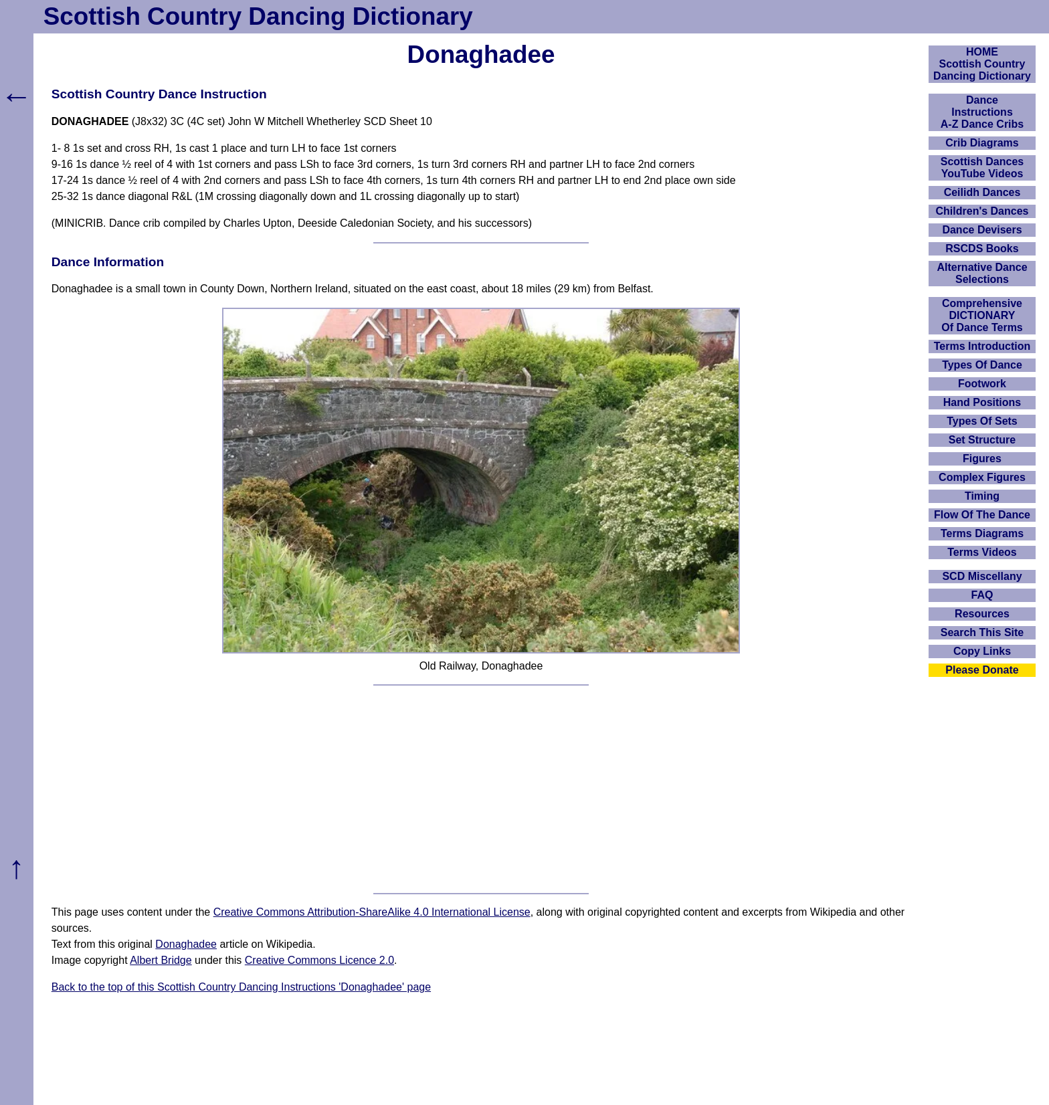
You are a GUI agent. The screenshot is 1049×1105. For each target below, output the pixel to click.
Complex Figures (982, 477)
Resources (982, 613)
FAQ (982, 595)
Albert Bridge (161, 960)
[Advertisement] (481, 789)
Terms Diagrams (982, 533)
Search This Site (982, 632)
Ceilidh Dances (982, 192)
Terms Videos (981, 552)
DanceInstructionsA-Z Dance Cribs (982, 112)
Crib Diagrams (981, 142)
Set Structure (982, 439)
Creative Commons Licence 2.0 (319, 960)
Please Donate (981, 670)
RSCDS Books (981, 248)
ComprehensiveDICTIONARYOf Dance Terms (982, 315)
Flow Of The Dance (982, 514)
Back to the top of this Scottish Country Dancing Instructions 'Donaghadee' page (241, 987)
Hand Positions (982, 402)
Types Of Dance (982, 365)
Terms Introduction (982, 346)
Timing (982, 496)
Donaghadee (186, 944)
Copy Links (982, 651)
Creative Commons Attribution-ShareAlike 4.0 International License (372, 912)
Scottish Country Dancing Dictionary (258, 16)
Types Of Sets (982, 421)
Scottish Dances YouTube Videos (982, 167)
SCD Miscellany (982, 576)
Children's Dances (982, 211)
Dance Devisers (982, 229)
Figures (982, 458)
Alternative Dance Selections (982, 273)
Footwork (982, 383)
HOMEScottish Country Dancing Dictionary (982, 64)
